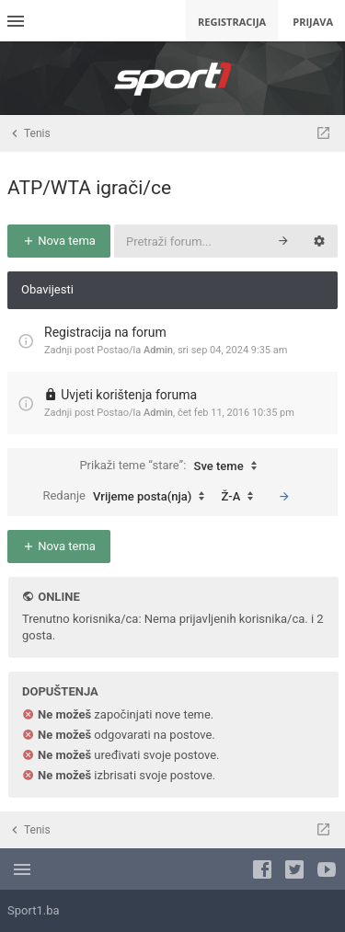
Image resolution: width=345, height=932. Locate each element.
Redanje (127, 497)
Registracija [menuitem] (232, 22)
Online (58, 597)
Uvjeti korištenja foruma (129, 394)
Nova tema (59, 240)
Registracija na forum (105, 332)
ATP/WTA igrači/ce (89, 188)
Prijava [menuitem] (313, 22)
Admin (158, 350)
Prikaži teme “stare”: (172, 466)
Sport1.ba (33, 910)
